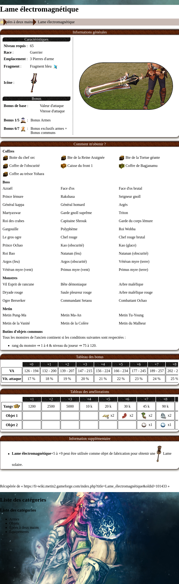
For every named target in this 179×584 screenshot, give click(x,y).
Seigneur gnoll (130, 196)
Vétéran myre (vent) (18, 270)
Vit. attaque (12, 379)
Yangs (8, 406)
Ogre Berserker (14, 300)
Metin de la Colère (75, 323)
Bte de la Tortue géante (143, 157)
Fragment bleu (41, 66)
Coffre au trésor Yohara (26, 174)
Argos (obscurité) (74, 261)
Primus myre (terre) (133, 270)
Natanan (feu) (71, 253)
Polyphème (69, 229)
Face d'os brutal (130, 188)
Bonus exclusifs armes (47, 128)
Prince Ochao (13, 245)
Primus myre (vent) (75, 270)
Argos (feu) (11, 261)
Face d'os (67, 188)
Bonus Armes (40, 120)
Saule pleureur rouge (76, 292)
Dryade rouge (13, 292)
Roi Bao (9, 253)
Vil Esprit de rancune (18, 284)
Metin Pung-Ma (14, 315)
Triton (123, 213)
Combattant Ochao (133, 300)
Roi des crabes (13, 221)
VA (11, 371)
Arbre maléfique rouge (136, 292)
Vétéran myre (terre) (134, 261)
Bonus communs (42, 133)
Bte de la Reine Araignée (86, 157)
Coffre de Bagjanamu (141, 166)
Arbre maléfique (131, 284)
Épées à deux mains (18, 22)
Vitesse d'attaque (52, 111)
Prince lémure (13, 196)
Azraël (8, 188)
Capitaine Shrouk (74, 221)
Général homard (73, 205)
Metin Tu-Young (131, 315)
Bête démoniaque (74, 284)
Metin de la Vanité (16, 323)
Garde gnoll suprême (76, 213)
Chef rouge (69, 237)
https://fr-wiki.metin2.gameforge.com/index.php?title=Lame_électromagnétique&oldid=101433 (95, 486)
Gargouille (10, 229)
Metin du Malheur (132, 323)
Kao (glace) (127, 245)
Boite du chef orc (22, 157)
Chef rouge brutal (132, 237)
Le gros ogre (12, 237)
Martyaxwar (12, 213)
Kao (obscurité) (72, 245)
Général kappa (13, 205)
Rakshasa (68, 196)
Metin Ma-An (71, 315)
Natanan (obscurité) (133, 253)
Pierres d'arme (43, 59)
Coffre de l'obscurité (24, 166)
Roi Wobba (127, 229)
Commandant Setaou (76, 300)
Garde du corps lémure (136, 221)
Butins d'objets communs (23, 332)
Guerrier (36, 52)
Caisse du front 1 (80, 166)
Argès (123, 205)
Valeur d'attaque (52, 106)
